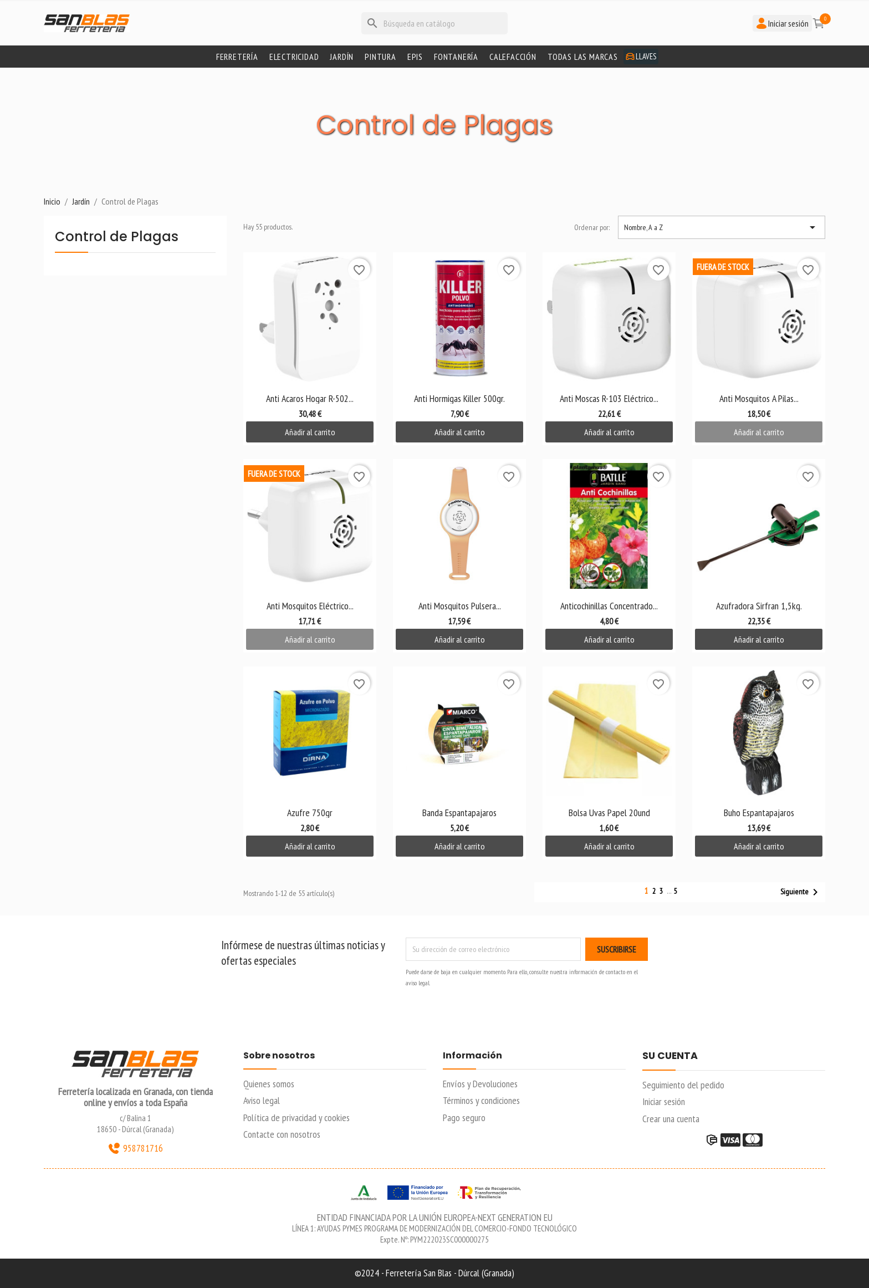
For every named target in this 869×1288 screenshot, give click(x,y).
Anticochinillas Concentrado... (609, 605)
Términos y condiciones (481, 1100)
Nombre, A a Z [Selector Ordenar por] (721, 227)
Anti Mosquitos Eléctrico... (310, 605)
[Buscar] (434, 23)
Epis (415, 56)
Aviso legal (261, 1100)
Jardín (342, 56)
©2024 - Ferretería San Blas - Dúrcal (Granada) (434, 1272)
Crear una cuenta (670, 1118)
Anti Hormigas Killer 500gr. (459, 398)
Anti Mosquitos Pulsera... (459, 605)
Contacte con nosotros (281, 1134)
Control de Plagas (116, 238)
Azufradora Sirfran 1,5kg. (759, 605)
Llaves (641, 56)
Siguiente (801, 892)
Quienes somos (268, 1083)
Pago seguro (464, 1117)
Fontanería (456, 56)
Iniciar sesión (663, 1101)
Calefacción (512, 56)
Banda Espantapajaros (459, 812)
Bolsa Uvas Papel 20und (609, 812)
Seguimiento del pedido (683, 1084)
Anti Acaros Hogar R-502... (310, 398)
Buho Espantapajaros (759, 812)
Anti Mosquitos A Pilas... (759, 398)
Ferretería (237, 56)
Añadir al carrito (310, 431)
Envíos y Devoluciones (480, 1083)
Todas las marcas (583, 56)
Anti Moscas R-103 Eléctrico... (609, 398)
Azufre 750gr (310, 812)
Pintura (380, 56)
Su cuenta (670, 1056)
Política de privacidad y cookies (296, 1117)
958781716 (135, 1148)
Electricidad (294, 56)
